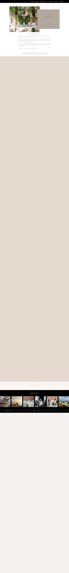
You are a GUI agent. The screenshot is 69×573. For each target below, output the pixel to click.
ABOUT (37, 1)
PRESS (56, 1)
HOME (32, 1)
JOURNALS (50, 1)
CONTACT (61, 1)
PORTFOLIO (43, 1)
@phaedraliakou (34, 393)
